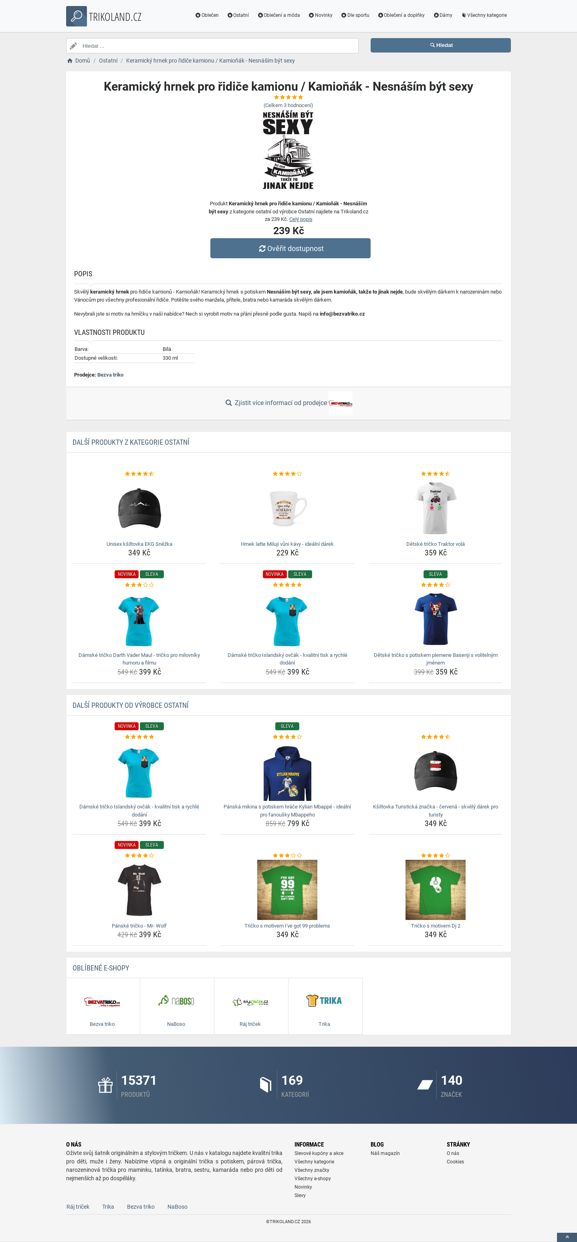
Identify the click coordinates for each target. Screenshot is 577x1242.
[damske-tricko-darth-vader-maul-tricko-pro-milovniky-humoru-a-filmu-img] (139, 619)
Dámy (442, 15)
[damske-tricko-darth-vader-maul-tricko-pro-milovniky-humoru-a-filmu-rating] (139, 585)
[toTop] (567, 1237)
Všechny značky (312, 1170)
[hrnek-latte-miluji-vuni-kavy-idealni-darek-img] (287, 508)
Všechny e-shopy (313, 1178)
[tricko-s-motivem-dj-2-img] (435, 890)
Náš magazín (385, 1153)
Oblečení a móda (278, 15)
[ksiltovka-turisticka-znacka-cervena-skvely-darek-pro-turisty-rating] (435, 737)
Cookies (455, 1162)
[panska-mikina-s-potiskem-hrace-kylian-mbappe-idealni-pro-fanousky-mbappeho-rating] (287, 737)
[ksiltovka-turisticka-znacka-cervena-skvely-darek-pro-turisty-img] (435, 771)
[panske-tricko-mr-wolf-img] (139, 890)
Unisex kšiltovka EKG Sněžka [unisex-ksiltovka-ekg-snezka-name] (139, 544)
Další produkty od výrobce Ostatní (131, 705)
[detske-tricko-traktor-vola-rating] (435, 474)
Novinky (320, 15)
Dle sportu (355, 15)
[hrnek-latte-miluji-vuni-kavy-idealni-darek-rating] (287, 474)
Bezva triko (110, 375)
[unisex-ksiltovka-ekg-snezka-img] (139, 508)
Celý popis (301, 219)
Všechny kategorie (483, 15)
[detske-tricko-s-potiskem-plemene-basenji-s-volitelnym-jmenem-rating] (435, 585)
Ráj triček (78, 1207)
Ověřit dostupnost (290, 248)
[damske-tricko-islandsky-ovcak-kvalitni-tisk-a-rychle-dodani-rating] (287, 585)
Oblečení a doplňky (401, 15)
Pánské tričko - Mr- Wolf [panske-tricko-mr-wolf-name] (139, 926)
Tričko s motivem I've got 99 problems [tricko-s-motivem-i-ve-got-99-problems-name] (287, 926)
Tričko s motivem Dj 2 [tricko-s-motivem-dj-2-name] (435, 926)
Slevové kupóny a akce (319, 1153)
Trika (108, 1207)
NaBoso (177, 1207)
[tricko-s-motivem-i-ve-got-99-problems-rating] (287, 856)
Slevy (300, 1195)
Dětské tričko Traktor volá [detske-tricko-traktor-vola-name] (435, 544)
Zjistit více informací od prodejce (288, 403)
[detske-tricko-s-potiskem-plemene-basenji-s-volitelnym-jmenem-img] (435, 619)
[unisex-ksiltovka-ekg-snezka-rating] (139, 474)
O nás (453, 1153)
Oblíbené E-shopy (101, 968)
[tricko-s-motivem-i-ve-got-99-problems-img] (287, 890)
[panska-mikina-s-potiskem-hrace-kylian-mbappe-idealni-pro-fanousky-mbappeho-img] (287, 771)
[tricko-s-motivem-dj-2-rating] (435, 856)
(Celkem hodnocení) (288, 105)
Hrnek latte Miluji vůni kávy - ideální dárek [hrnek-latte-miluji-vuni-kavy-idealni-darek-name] (287, 544)
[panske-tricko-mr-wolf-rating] (139, 856)
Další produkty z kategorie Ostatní (131, 442)
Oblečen (207, 15)
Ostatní (238, 15)
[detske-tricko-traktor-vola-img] (435, 508)
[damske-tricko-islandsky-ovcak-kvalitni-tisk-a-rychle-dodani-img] (287, 619)
